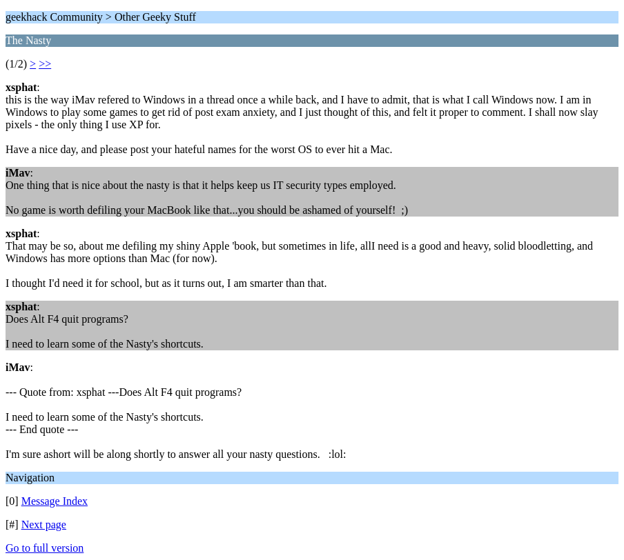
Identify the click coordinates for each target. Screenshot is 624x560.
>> (45, 64)
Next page (43, 524)
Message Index (54, 501)
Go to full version (45, 548)
